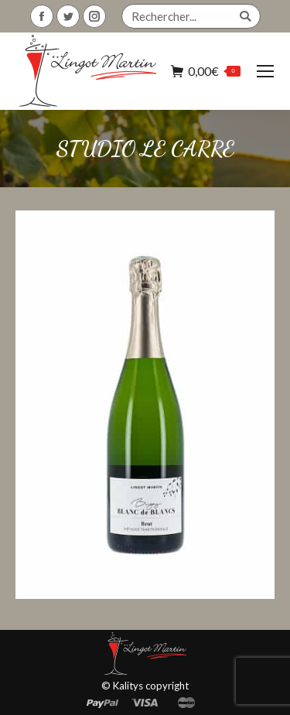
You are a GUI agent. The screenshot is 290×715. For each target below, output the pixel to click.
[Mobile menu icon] (265, 71)
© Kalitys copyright (145, 685)
